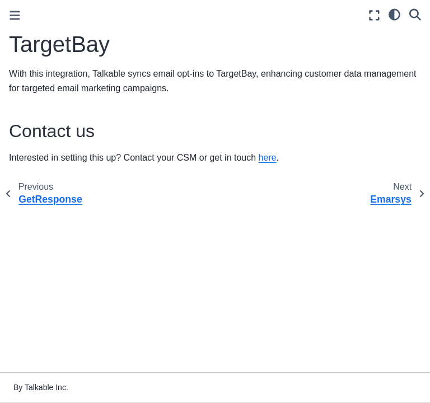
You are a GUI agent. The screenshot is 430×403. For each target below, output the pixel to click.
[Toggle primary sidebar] (14, 15)
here (268, 157)
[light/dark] (394, 14)
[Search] (415, 14)
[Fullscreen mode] (374, 15)
